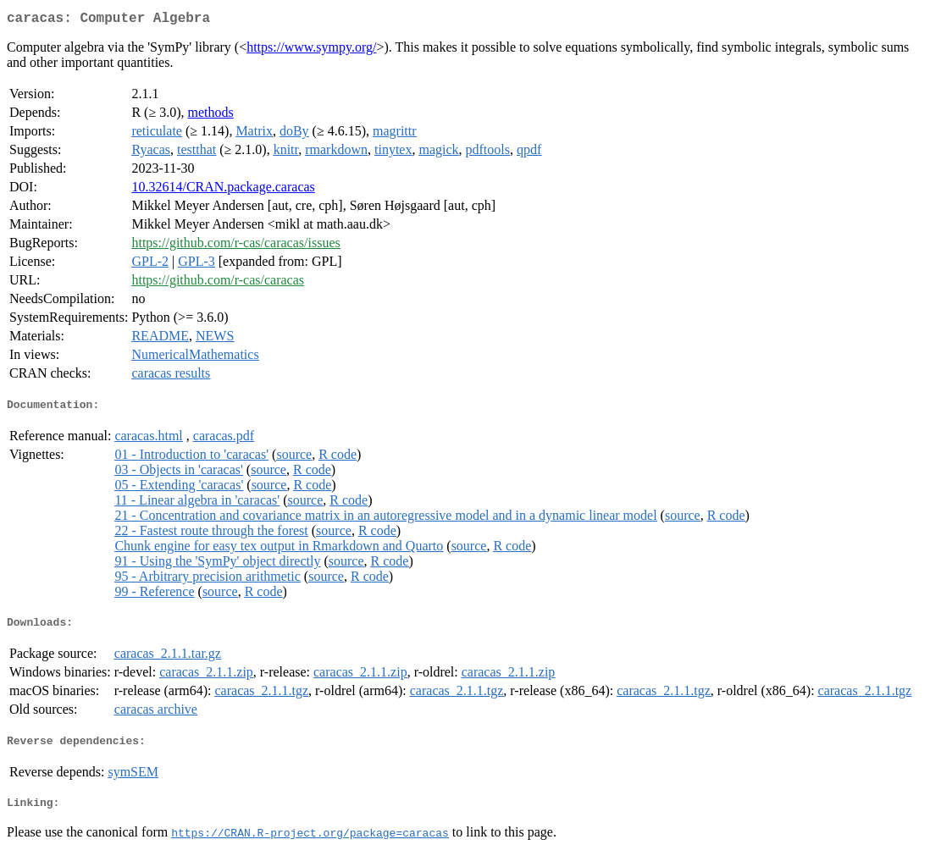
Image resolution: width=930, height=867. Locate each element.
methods (211, 115)
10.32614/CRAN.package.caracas (222, 190)
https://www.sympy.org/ (311, 50)
